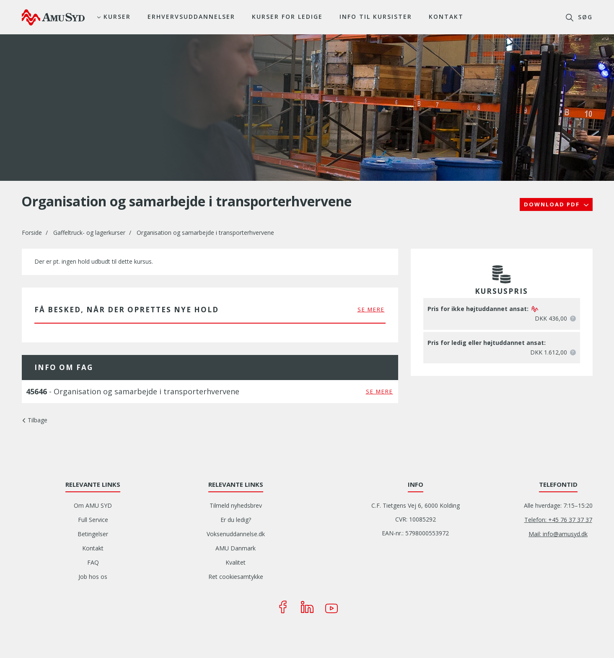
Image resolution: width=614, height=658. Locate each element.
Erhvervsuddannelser (191, 17)
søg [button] (584, 17)
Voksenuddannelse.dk (236, 534)
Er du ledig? (235, 520)
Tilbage (37, 420)
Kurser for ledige (287, 17)
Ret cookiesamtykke (235, 577)
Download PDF (553, 204)
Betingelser (93, 534)
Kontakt (446, 17)
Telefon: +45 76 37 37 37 (558, 520)
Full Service (93, 520)
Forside (32, 232)
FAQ (93, 562)
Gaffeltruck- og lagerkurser (89, 232)
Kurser (117, 17)
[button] (573, 318)
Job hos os (92, 577)
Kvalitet (235, 562)
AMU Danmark (235, 548)
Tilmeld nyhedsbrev (236, 505)
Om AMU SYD (93, 505)
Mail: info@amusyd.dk (558, 534)
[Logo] (53, 17)
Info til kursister (375, 17)
